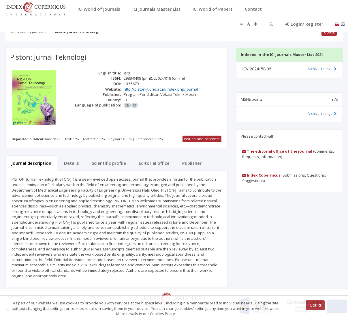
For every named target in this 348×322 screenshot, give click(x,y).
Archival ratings (322, 68)
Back (329, 32)
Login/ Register (304, 24)
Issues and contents (202, 138)
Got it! (315, 305)
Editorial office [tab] (154, 163)
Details (71, 163)
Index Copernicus (261, 175)
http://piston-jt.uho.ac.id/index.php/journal (161, 89)
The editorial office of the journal (277, 151)
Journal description (31, 163)
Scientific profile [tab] (109, 163)
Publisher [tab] (192, 163)
